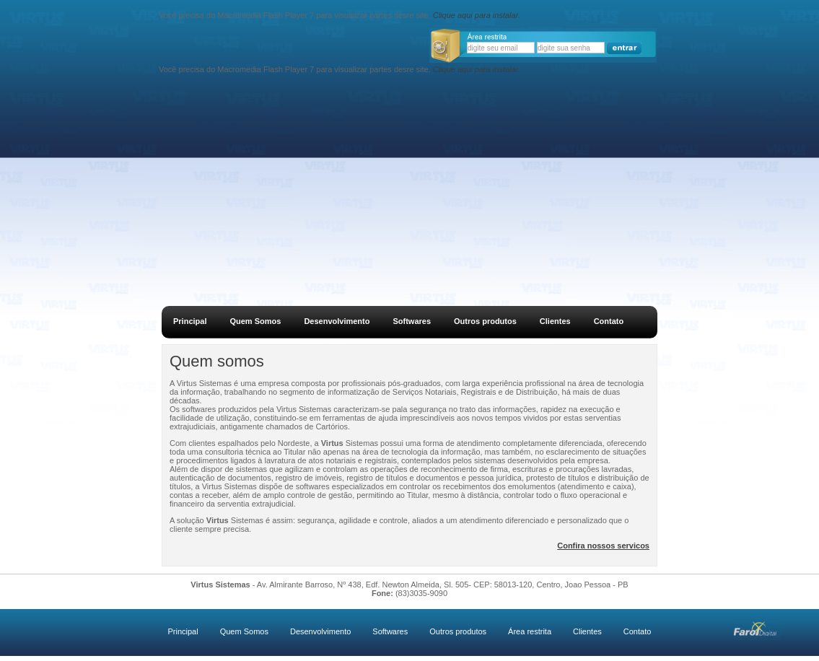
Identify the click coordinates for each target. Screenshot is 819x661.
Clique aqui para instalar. (476, 15)
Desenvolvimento (336, 321)
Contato (609, 321)
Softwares (412, 321)
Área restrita (529, 631)
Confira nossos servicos (603, 545)
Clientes (555, 321)
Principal (189, 321)
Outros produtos (485, 321)
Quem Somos (255, 321)
